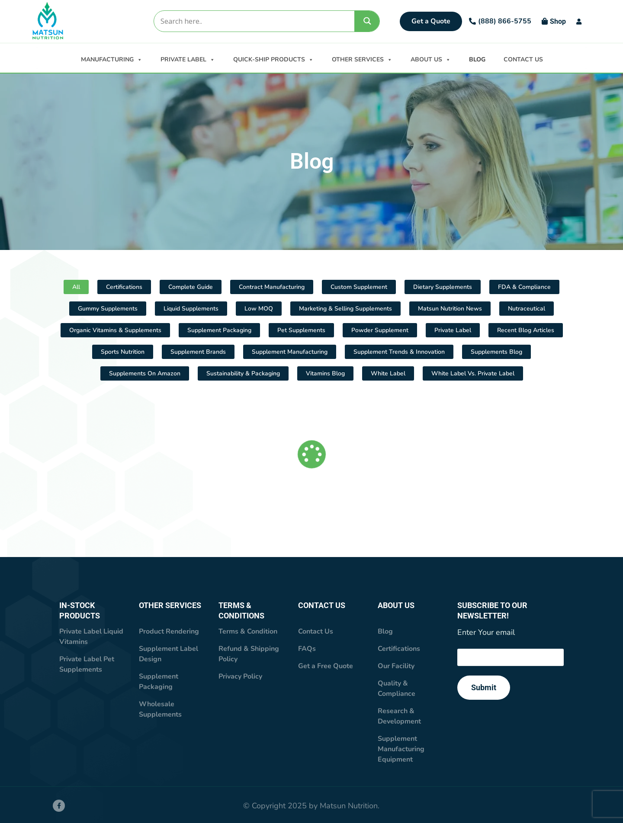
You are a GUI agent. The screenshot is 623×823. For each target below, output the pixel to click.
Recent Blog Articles (525, 330)
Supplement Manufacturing (290, 352)
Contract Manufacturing (272, 287)
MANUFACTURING (111, 59)
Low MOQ (258, 308)
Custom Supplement (359, 287)
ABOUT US (431, 59)
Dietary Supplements (442, 287)
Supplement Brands (198, 352)
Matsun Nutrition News (450, 308)
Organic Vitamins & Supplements (115, 330)
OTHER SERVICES (362, 59)
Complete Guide (190, 287)
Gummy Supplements (108, 308)
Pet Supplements (301, 330)
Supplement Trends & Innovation (399, 352)
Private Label (452, 330)
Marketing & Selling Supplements (345, 308)
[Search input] (254, 21)
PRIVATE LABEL (188, 59)
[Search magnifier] (367, 21)
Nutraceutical (526, 308)
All (76, 287)
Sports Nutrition (123, 352)
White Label (388, 373)
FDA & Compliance (524, 287)
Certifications (124, 287)
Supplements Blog (496, 352)
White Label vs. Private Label (472, 373)
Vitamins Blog (325, 373)
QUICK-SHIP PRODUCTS (273, 59)
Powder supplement (379, 330)
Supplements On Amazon (144, 373)
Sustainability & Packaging (243, 373)
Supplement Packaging (219, 330)
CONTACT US (523, 59)
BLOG (477, 59)
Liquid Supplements (191, 308)
